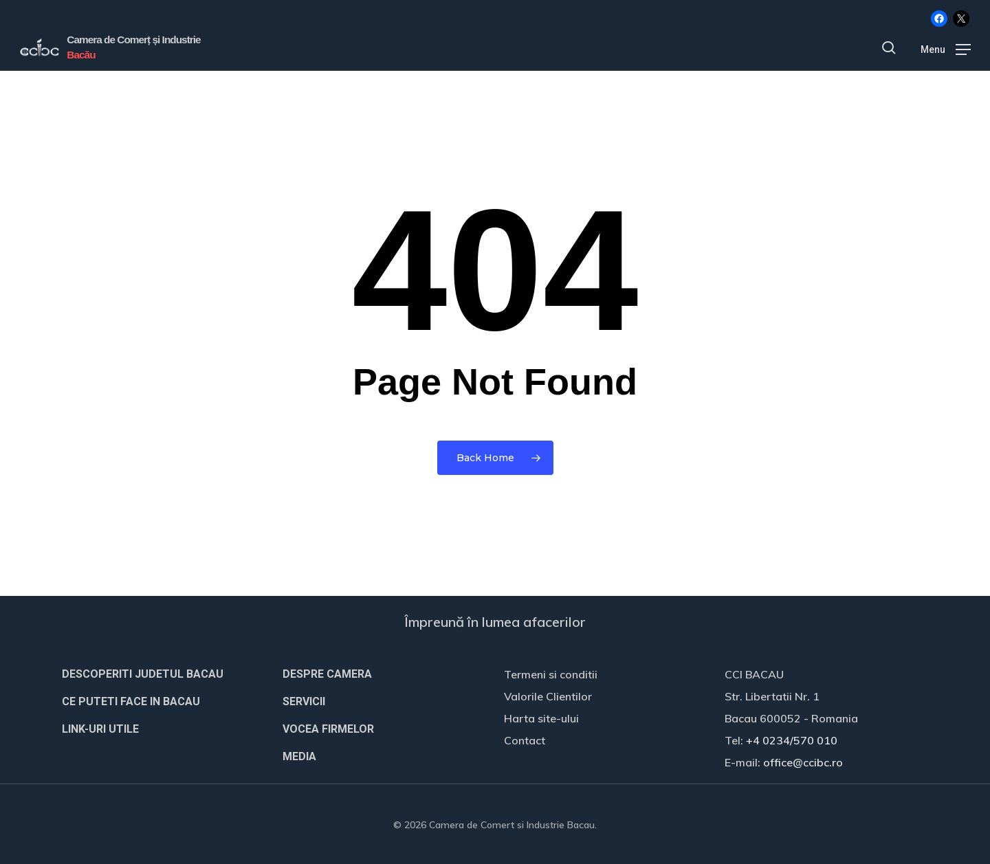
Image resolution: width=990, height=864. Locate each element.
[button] (946, 49)
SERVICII (304, 701)
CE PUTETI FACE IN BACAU (131, 701)
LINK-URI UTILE (100, 728)
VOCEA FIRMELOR (328, 728)
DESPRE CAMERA (327, 673)
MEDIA (299, 756)
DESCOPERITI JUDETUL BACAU (142, 673)
